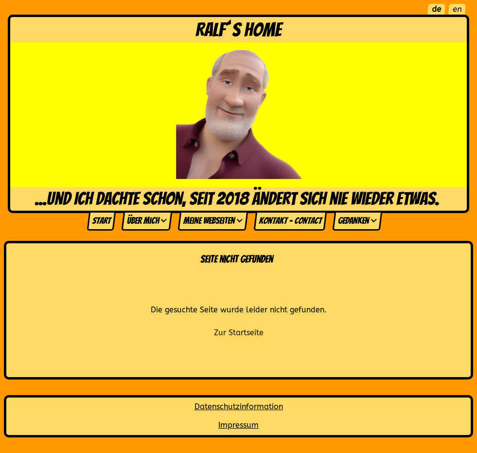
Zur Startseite (239, 332)
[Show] (164, 221)
